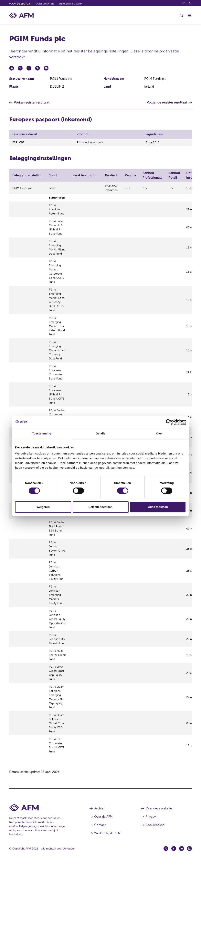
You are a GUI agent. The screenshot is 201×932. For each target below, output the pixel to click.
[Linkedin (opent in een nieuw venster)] (181, 917)
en (183, 3)
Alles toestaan (158, 507)
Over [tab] (159, 433)
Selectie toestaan (101, 507)
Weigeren (43, 507)
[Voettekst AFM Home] (43, 876)
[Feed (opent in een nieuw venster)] (189, 917)
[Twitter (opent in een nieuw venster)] (166, 917)
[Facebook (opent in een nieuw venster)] (173, 917)
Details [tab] (100, 433)
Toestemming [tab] (41, 433)
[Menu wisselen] (189, 15)
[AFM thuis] (21, 15)
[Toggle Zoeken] (181, 15)
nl (190, 3)
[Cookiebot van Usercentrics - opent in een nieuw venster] (169, 422)
